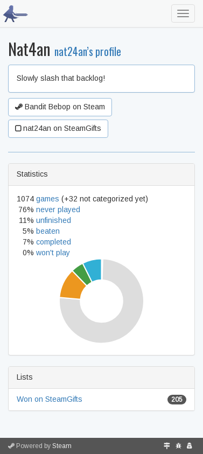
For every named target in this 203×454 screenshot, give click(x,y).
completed (53, 242)
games (47, 198)
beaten (48, 231)
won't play (53, 252)
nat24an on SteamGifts (58, 128)
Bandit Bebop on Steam (60, 106)
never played (58, 209)
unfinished (53, 220)
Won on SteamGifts (49, 399)
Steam (62, 446)
